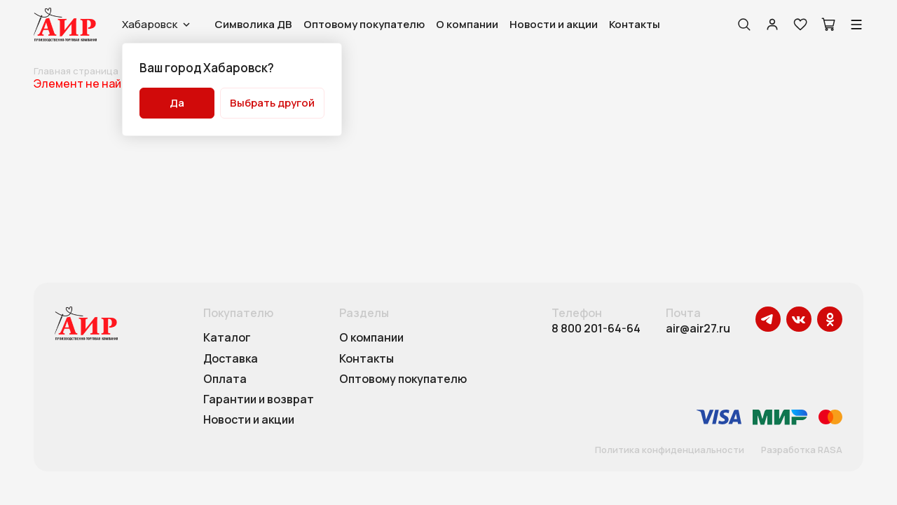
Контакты (634, 24)
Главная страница (76, 71)
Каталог (227, 338)
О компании (467, 24)
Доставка (230, 359)
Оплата (225, 379)
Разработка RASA (801, 450)
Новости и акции (553, 24)
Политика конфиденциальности (669, 450)
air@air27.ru (698, 328)
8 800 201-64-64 (596, 328)
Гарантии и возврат (258, 400)
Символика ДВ (253, 24)
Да (177, 102)
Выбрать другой (272, 102)
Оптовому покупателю (364, 24)
